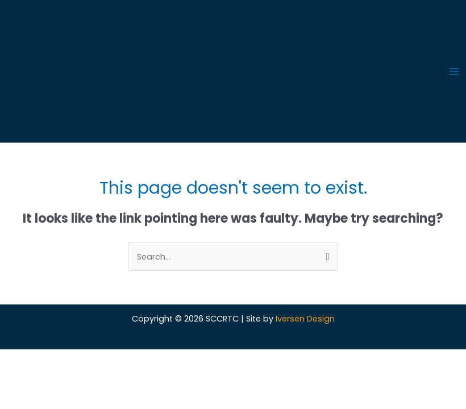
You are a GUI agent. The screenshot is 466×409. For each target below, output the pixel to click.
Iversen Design (305, 318)
